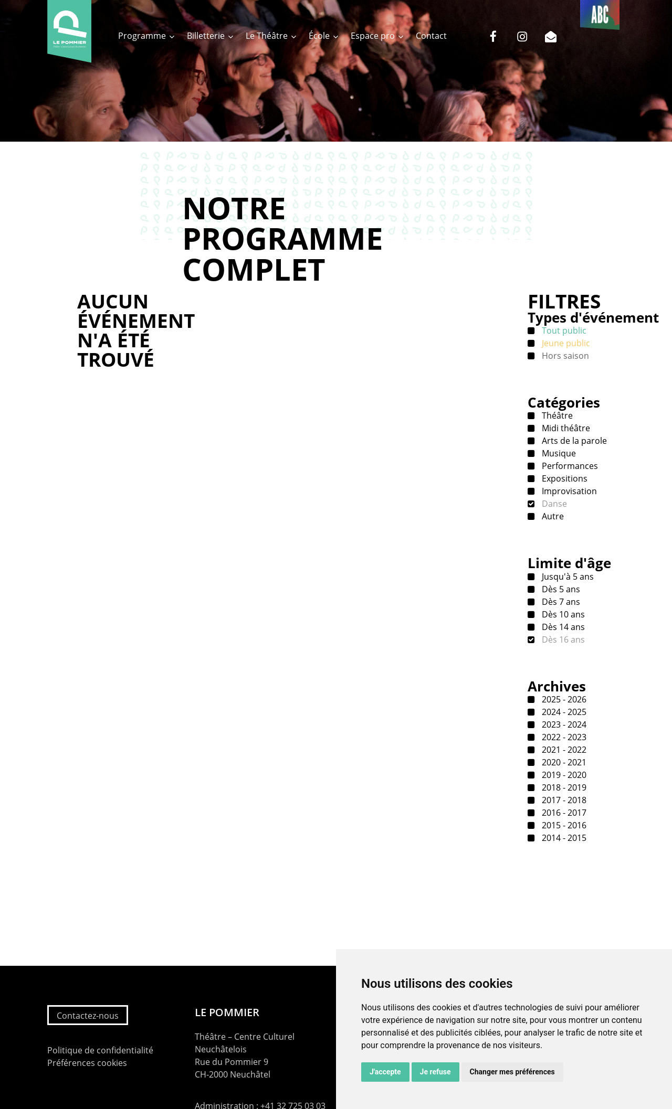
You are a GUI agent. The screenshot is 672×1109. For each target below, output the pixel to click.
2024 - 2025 (563, 712)
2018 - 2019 (563, 787)
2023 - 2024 (563, 724)
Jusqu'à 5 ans (567, 576)
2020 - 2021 (563, 762)
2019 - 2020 (563, 775)
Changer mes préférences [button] (512, 1072)
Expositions (563, 478)
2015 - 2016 (563, 825)
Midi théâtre (565, 428)
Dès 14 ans (562, 627)
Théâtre (556, 415)
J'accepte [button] (385, 1072)
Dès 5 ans (560, 589)
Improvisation (568, 491)
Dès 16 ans (562, 639)
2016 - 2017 (563, 812)
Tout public (563, 330)
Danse (553, 503)
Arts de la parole (573, 440)
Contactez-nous (88, 1015)
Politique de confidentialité (100, 1050)
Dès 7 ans (560, 601)
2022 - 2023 (563, 737)
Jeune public (565, 343)
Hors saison (564, 355)
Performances (569, 466)
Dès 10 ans (562, 614)
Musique (558, 453)
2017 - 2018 (563, 800)
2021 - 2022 (563, 749)
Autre (552, 516)
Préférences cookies (87, 1063)
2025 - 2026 (563, 699)
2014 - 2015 (563, 838)
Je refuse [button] (435, 1072)
